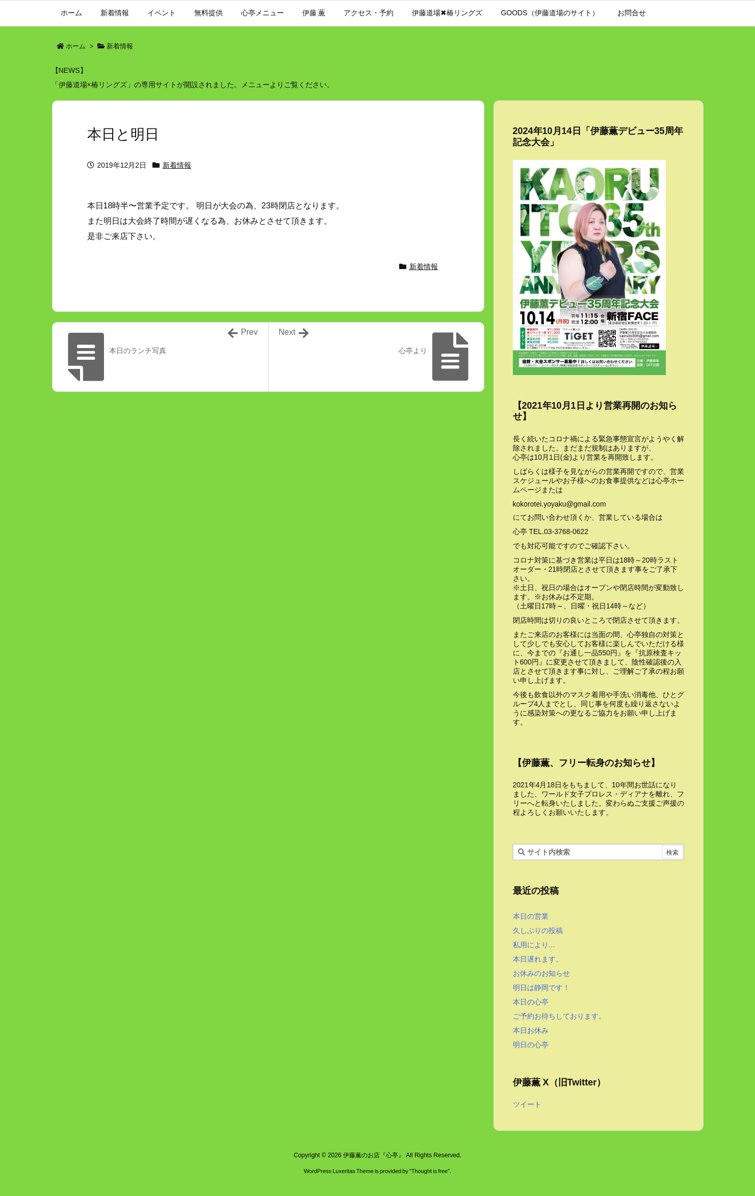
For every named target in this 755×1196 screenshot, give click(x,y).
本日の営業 (531, 916)
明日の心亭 (531, 1045)
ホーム (76, 46)
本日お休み (531, 1030)
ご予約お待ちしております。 (559, 1016)
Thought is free (429, 1171)
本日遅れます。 (538, 959)
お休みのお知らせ (541, 973)
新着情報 (120, 46)
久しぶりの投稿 (538, 930)
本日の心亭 (531, 1002)
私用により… (534, 945)
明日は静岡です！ (541, 988)
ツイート (527, 1104)
